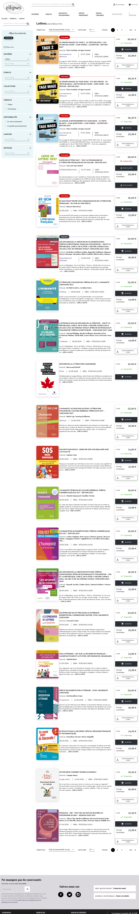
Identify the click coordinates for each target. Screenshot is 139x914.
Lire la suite (91, 68)
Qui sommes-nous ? (9, 894)
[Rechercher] (53, 4)
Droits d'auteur (76, 904)
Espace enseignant (83, 14)
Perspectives (67, 686)
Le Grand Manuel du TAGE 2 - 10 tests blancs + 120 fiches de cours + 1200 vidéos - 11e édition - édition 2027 (86, 44)
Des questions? (112, 866)
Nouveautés (117, 14)
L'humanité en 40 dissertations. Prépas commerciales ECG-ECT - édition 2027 (80, 523)
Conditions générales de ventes (13, 897)
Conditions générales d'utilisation (14, 911)
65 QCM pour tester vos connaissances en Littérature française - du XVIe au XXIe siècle (83, 200)
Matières (35, 14)
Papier (10, 104)
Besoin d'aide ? (41, 894)
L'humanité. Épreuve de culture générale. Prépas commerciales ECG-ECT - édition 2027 (85, 484)
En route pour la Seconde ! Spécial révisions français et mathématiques (83, 716)
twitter (69, 872)
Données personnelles (10, 904)
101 (130, 30)
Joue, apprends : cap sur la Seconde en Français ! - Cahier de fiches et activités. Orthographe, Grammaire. (86, 642)
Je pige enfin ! (67, 761)
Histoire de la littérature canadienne (80, 363)
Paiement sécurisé (43, 904)
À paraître (132, 14)
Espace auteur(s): (113, 874)
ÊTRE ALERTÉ (127, 167)
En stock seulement (14, 121)
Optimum (65, 418)
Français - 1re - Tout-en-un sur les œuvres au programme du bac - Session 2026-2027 (84, 794)
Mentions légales (8, 900)
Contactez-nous (42, 900)
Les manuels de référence (68, 55)
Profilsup (65, 292)
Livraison (39, 897)
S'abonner (27, 867)
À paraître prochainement (16, 126)
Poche (64, 371)
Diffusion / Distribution (79, 907)
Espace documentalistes (80, 897)
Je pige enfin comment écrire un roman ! (80, 754)
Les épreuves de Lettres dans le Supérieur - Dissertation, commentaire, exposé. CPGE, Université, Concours (86, 603)
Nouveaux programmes (64, 14)
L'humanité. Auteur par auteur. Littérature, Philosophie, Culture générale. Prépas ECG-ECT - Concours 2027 (84, 408)
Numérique (12, 109)
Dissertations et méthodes (68, 259)
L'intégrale (66, 342)
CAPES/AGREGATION (70, 170)
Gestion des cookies (9, 907)
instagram (78, 872)
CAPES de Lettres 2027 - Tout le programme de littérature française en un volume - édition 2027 (85, 161)
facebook (60, 872)
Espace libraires (100, 14)
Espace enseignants (78, 894)
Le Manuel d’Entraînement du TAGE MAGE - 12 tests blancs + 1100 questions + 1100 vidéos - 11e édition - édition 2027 (86, 123)
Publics (49, 14)
